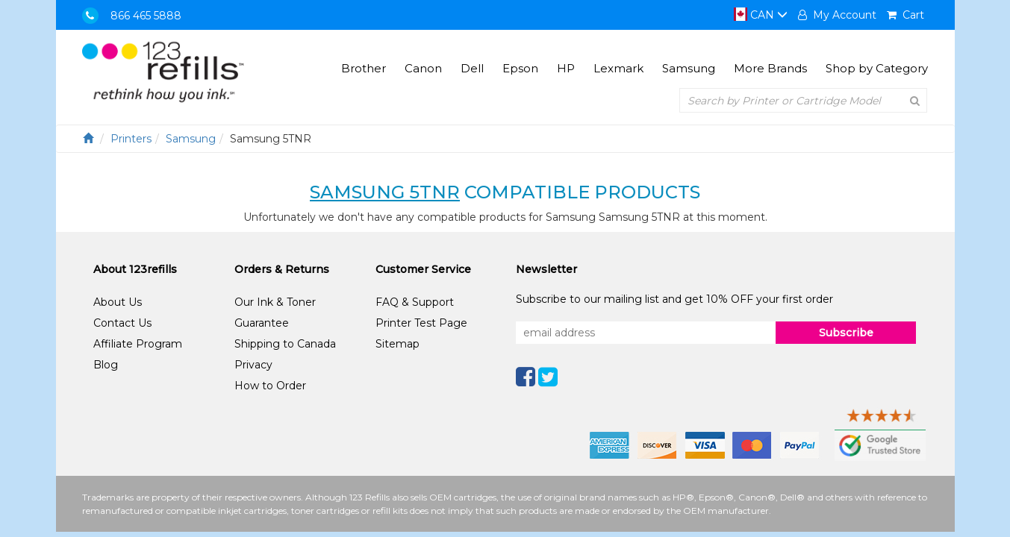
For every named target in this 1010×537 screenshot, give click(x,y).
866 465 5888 (145, 15)
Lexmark (618, 68)
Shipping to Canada (285, 344)
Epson (520, 68)
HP (566, 68)
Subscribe (846, 332)
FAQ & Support (414, 302)
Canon (423, 68)
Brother (363, 68)
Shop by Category (877, 68)
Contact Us (122, 323)
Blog (105, 364)
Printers (131, 138)
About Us (117, 302)
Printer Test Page (421, 323)
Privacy (253, 364)
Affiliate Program (137, 344)
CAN (761, 15)
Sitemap (397, 344)
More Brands (770, 68)
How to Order (270, 385)
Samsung (688, 68)
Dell (472, 68)
